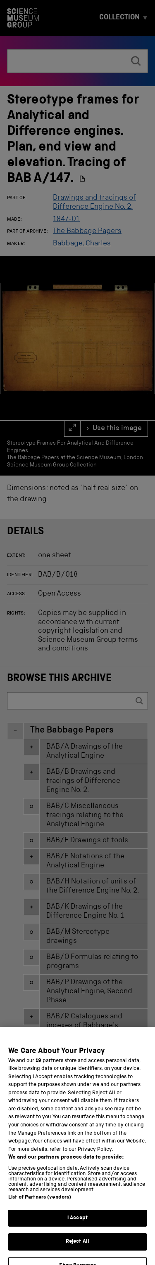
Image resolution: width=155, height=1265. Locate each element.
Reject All (77, 1255)
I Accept (77, 1231)
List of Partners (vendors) (39, 1210)
